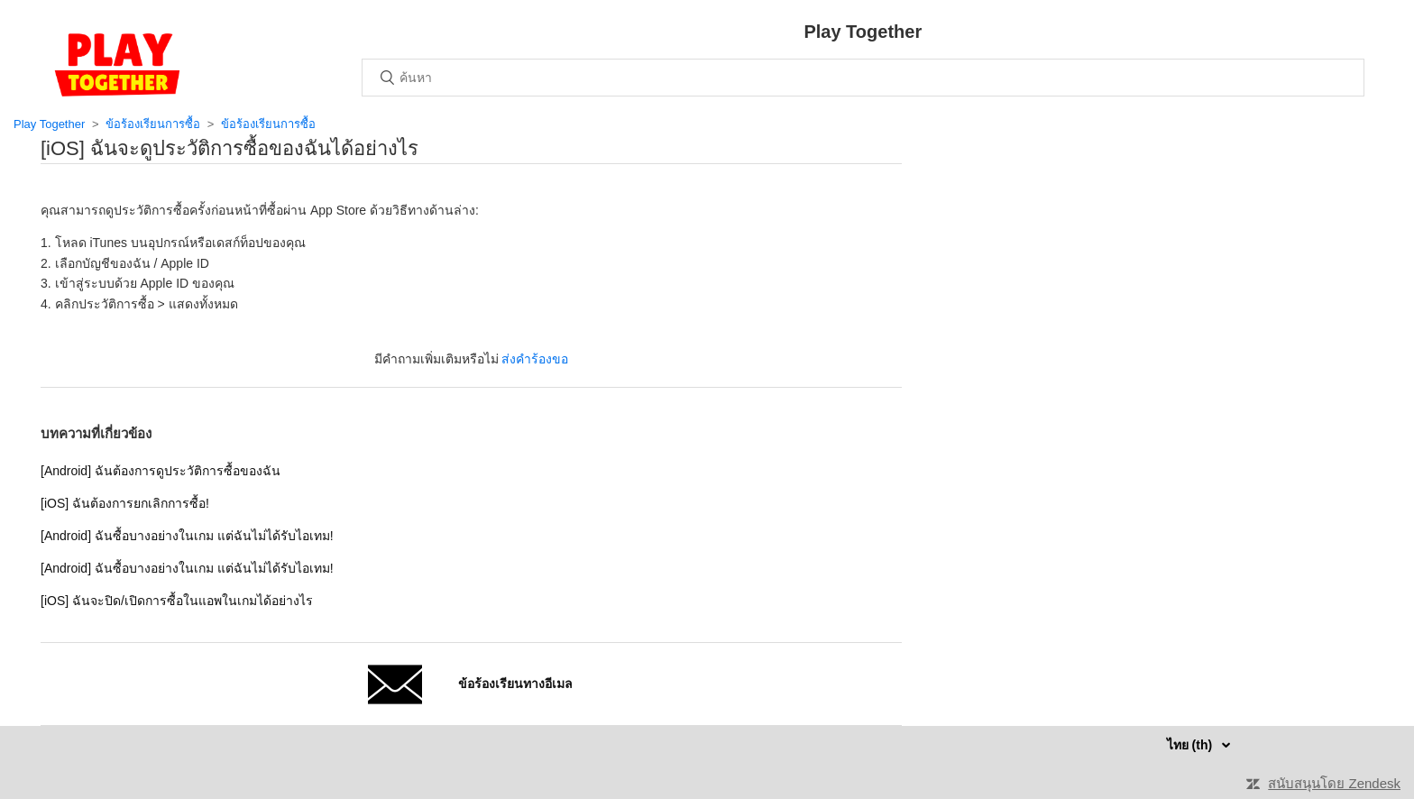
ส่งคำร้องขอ (534, 359)
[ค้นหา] (863, 78)
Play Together (49, 124)
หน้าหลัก (117, 65)
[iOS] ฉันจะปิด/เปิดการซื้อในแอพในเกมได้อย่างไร (177, 600)
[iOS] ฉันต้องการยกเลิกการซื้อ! (125, 503)
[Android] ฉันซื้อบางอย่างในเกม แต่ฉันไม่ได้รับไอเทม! (187, 535)
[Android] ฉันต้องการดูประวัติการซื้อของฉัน (160, 471)
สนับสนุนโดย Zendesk (1334, 783)
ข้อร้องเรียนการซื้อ (153, 124)
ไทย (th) (1191, 745)
